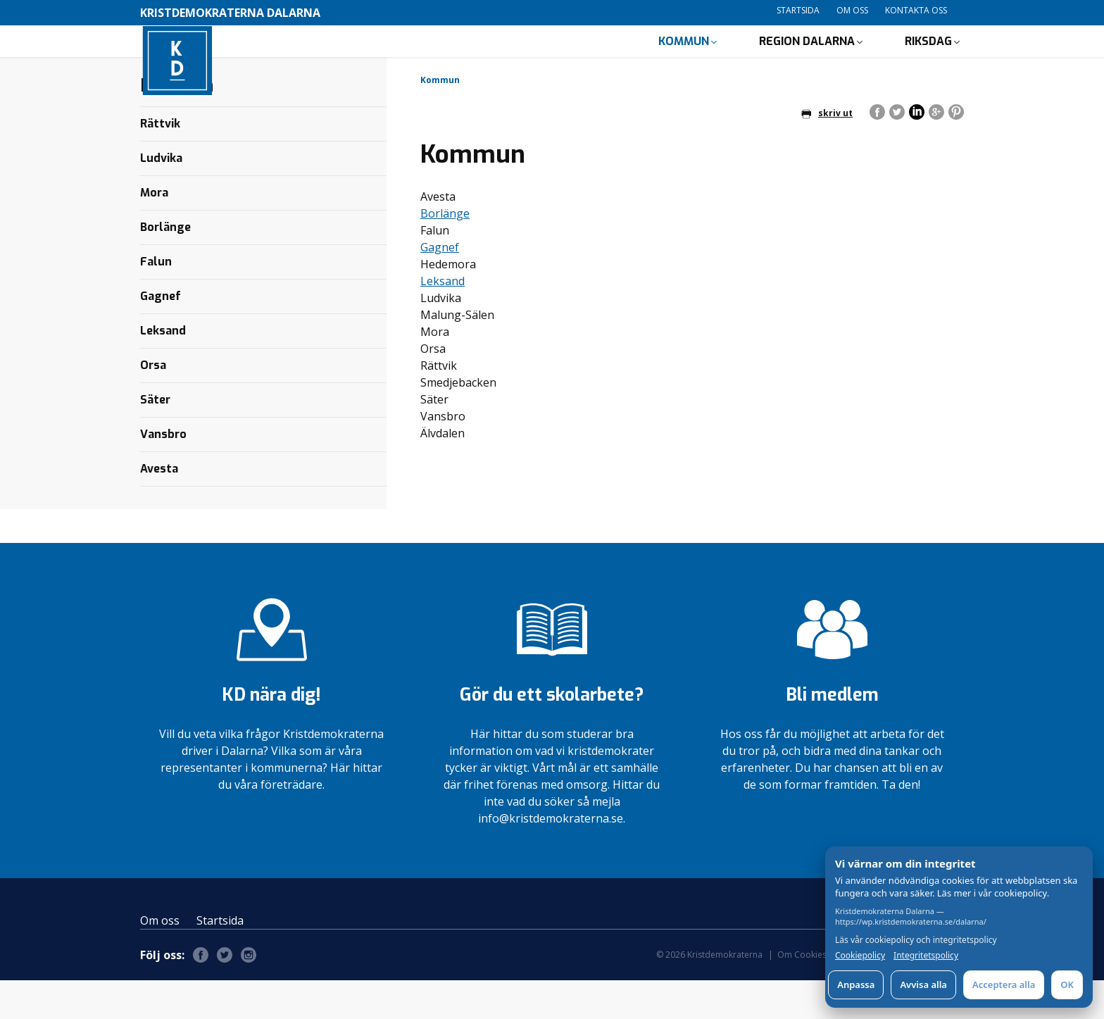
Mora (154, 231)
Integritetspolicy (925, 955)
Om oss (852, 10)
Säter (155, 438)
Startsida (798, 10)
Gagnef (439, 286)
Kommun (683, 60)
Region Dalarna (807, 60)
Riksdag (928, 60)
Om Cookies (802, 993)
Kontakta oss (916, 10)
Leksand (442, 319)
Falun (156, 300)
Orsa (153, 403)
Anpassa (855, 984)
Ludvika (161, 196)
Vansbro (163, 472)
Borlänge (445, 252)
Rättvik (160, 162)
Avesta (159, 507)
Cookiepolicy (860, 955)
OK (1067, 984)
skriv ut (827, 152)
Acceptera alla (1003, 984)
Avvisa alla (923, 984)
